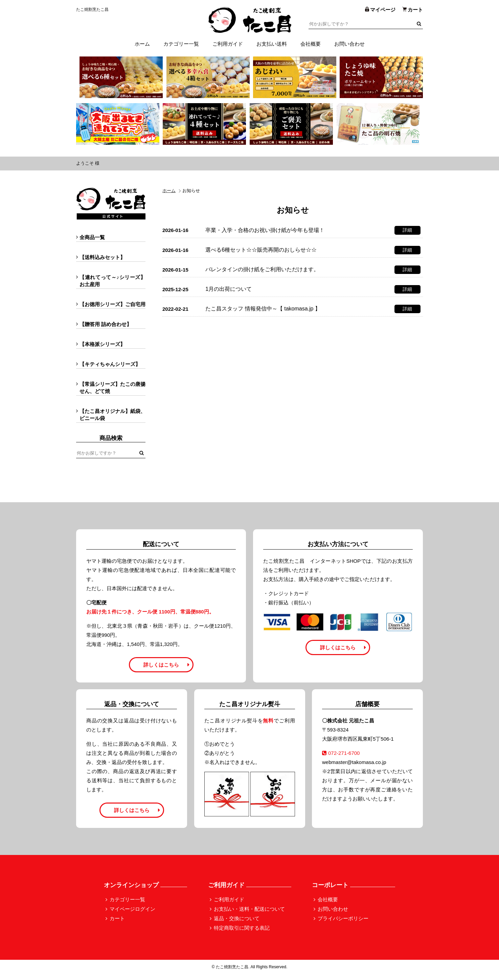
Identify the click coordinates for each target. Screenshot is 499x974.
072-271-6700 (341, 753)
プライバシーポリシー (343, 918)
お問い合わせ (349, 43)
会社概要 (310, 43)
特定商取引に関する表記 (242, 928)
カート (117, 918)
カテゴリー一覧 (181, 43)
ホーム (142, 43)
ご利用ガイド (227, 43)
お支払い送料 (271, 43)
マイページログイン (132, 909)
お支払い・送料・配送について (249, 909)
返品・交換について (236, 918)
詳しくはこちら (161, 665)
